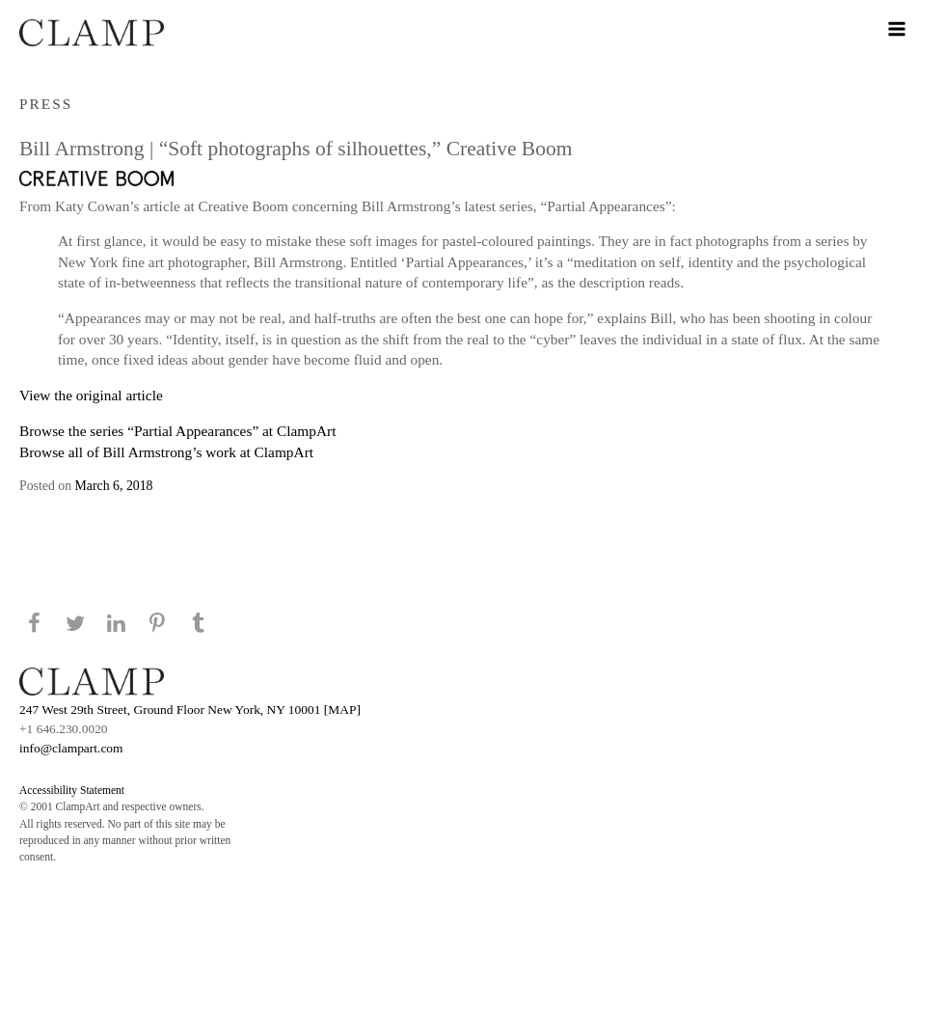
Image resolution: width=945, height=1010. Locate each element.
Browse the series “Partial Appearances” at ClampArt (177, 431)
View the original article (91, 395)
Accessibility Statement (71, 790)
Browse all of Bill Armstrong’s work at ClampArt (166, 452)
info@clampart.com (71, 748)
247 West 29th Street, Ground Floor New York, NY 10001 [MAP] (190, 709)
